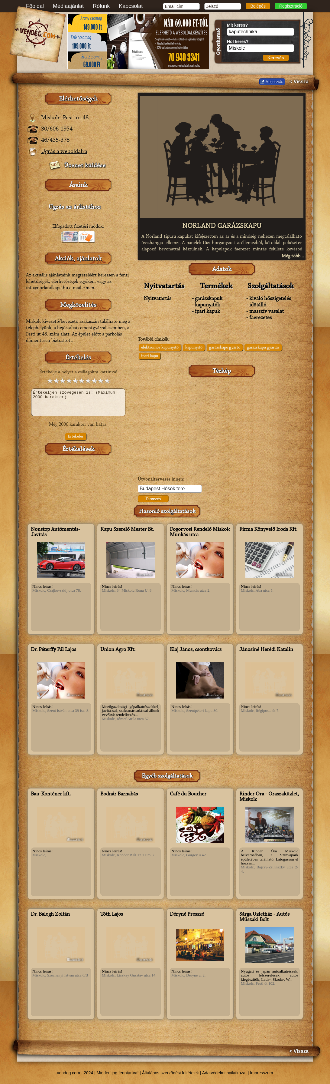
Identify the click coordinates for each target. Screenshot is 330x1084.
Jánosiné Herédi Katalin (266, 650)
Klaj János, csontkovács (196, 650)
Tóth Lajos (111, 914)
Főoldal (35, 6)
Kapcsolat (131, 6)
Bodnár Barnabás (119, 794)
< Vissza (299, 81)
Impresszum (261, 1072)
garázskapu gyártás (263, 347)
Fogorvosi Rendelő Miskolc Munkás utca (200, 532)
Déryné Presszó (187, 914)
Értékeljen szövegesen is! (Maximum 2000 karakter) (78, 402)
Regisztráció (290, 6)
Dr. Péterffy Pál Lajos (53, 650)
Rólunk (101, 6)
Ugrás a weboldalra (64, 151)
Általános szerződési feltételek (170, 1072)
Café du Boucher (188, 794)
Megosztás (274, 82)
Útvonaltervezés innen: (161, 479)
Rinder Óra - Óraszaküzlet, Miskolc (269, 797)
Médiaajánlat (68, 6)
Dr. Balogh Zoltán (50, 914)
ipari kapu (149, 356)
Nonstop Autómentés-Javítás (55, 532)
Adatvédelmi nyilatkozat (224, 1072)
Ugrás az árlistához (75, 207)
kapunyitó (193, 347)
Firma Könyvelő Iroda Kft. (268, 529)
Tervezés (153, 499)
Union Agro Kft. (117, 650)
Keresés (275, 57)
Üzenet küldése (85, 166)
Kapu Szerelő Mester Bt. (127, 529)
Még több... (293, 256)
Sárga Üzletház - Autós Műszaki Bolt (264, 917)
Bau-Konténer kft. (51, 794)
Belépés (258, 6)
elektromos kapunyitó (160, 347)
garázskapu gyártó (224, 347)
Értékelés (76, 437)
